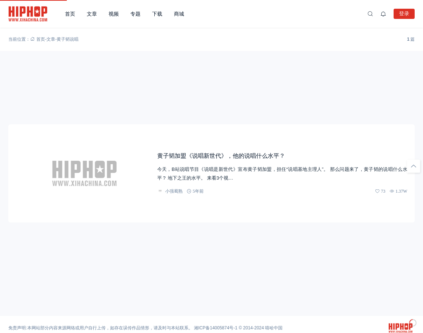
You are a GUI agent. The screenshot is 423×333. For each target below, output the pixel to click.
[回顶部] (413, 166)
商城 (179, 14)
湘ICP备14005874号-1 (215, 327)
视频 (114, 14)
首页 (70, 14)
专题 (135, 14)
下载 (157, 14)
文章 (92, 14)
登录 (404, 13)
